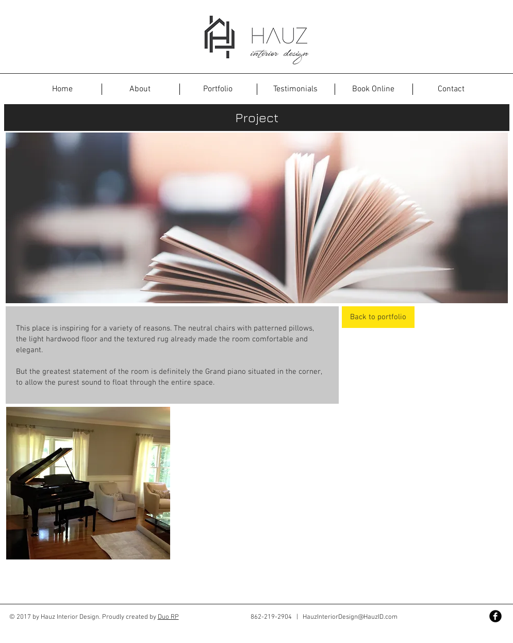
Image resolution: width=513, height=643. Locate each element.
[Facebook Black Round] (495, 616)
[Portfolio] (218, 89)
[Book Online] (373, 89)
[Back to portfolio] (378, 317)
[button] (62, 89)
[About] (140, 89)
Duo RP (168, 617)
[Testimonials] (295, 89)
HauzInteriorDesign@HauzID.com (350, 617)
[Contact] (451, 89)
